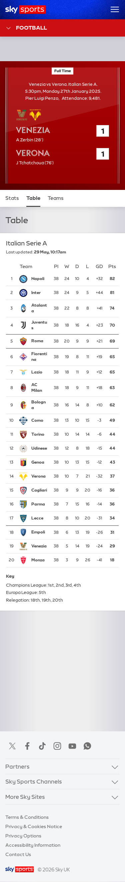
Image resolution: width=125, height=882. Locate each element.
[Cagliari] (39, 491)
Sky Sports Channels (33, 781)
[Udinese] (39, 449)
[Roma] (39, 341)
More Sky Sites (25, 797)
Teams (56, 198)
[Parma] (39, 505)
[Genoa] (39, 463)
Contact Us (18, 854)
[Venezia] (39, 547)
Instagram (57, 746)
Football (26, 28)
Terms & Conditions (27, 817)
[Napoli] (39, 279)
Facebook (27, 746)
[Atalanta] (39, 308)
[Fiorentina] (39, 357)
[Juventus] (39, 326)
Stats (12, 198)
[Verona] (39, 477)
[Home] (25, 9)
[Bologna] (39, 405)
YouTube (72, 746)
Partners (17, 766)
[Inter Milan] (39, 293)
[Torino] (39, 435)
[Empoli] (39, 533)
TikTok (42, 746)
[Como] (39, 421)
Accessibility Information (32, 845)
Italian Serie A (26, 243)
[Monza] (39, 561)
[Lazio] (39, 372)
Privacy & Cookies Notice (33, 826)
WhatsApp (87, 746)
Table (33, 198)
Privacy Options (23, 835)
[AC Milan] (39, 388)
